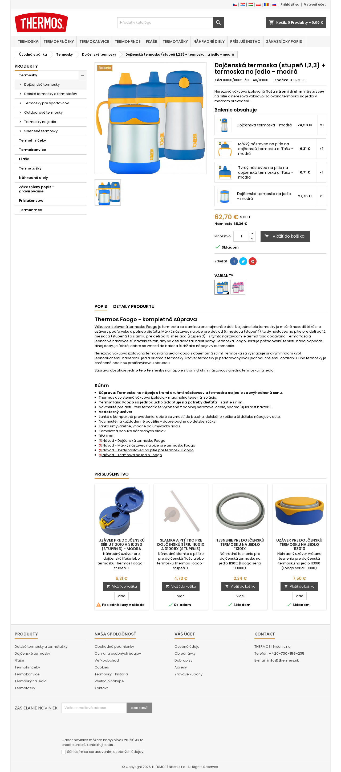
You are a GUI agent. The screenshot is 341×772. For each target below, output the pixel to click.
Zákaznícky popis (284, 41)
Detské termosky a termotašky (50, 93)
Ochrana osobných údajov (118, 653)
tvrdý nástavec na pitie (282, 331)
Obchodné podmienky (114, 646)
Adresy (180, 667)
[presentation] (102, 726)
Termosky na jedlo (40, 121)
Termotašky (175, 41)
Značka (281, 80)
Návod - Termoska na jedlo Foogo (130, 454)
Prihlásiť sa (290, 4)
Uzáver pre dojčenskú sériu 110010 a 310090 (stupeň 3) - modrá (122, 544)
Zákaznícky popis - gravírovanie (36, 189)
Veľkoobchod (107, 660)
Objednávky (185, 653)
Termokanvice (94, 41)
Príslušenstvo (245, 41)
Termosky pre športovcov (46, 103)
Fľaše (151, 41)
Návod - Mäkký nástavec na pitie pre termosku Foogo (147, 445)
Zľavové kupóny (188, 674)
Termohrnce (127, 41)
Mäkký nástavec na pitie (182, 331)
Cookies (102, 667)
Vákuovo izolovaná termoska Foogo (126, 326)
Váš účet (184, 634)
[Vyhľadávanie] (170, 22)
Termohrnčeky (58, 41)
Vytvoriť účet (315, 4)
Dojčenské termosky (42, 84)
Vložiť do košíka (285, 236)
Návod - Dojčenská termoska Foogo (132, 440)
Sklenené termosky (41, 131)
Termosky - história (111, 674)
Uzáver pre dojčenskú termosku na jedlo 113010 (299, 544)
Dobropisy (183, 660)
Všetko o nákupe (109, 681)
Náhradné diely (209, 41)
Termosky (28, 41)
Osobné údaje (187, 646)
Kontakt (101, 688)
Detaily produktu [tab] (134, 306)
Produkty (26, 66)
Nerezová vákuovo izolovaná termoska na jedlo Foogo (142, 353)
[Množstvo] (241, 236)
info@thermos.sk (283, 660)
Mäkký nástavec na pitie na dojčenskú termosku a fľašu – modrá (266, 149)
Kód (218, 80)
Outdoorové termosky (43, 112)
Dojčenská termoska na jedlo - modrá (264, 196)
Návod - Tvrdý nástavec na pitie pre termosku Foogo (146, 450)
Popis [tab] (101, 306)
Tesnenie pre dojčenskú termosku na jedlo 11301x (240, 544)
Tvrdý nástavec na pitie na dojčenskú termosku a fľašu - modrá (265, 172)
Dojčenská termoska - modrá (264, 125)
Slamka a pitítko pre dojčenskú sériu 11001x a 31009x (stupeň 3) (180, 544)
